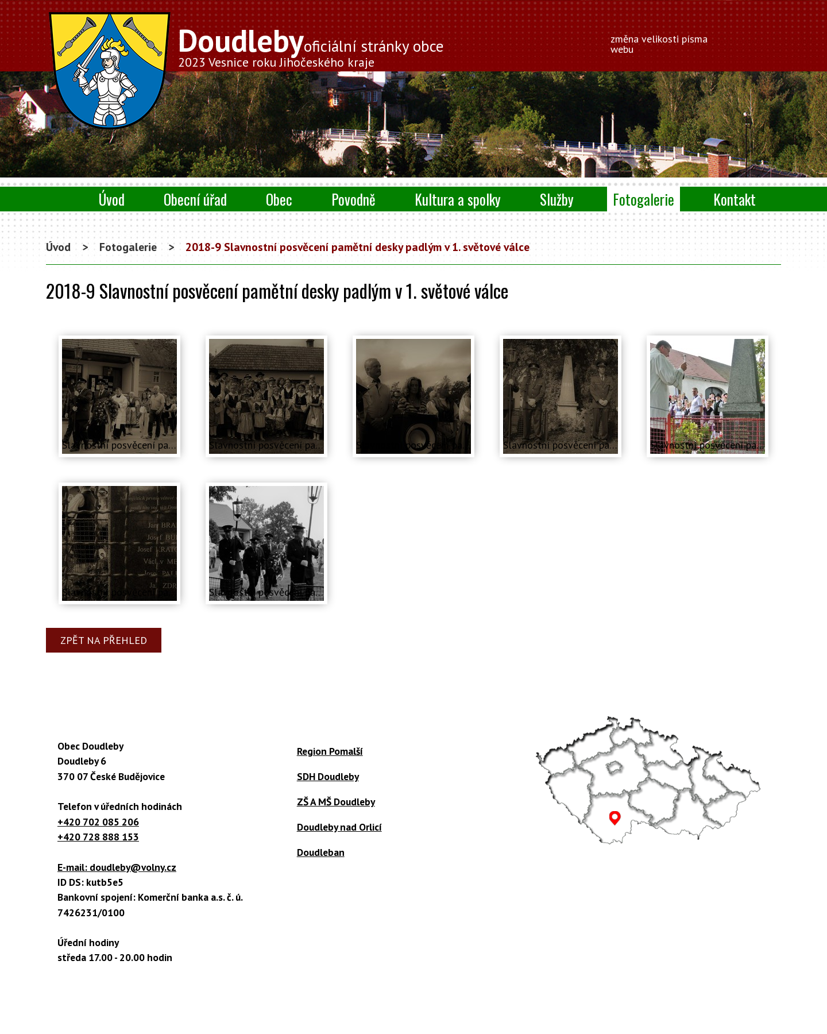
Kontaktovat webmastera (379, 1006)
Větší (752, 40)
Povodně (353, 199)
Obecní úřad (195, 199)
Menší (733, 40)
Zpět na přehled (103, 640)
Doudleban (321, 852)
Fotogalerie (643, 199)
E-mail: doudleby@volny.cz (116, 867)
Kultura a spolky (458, 199)
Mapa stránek (580, 1006)
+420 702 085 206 (98, 821)
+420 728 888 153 (98, 836)
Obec (279, 199)
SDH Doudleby (328, 776)
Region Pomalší (330, 751)
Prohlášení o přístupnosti (492, 1006)
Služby (557, 199)
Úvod (112, 199)
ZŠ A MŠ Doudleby (336, 801)
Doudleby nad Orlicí (339, 827)
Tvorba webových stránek (395, 1020)
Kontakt (734, 199)
